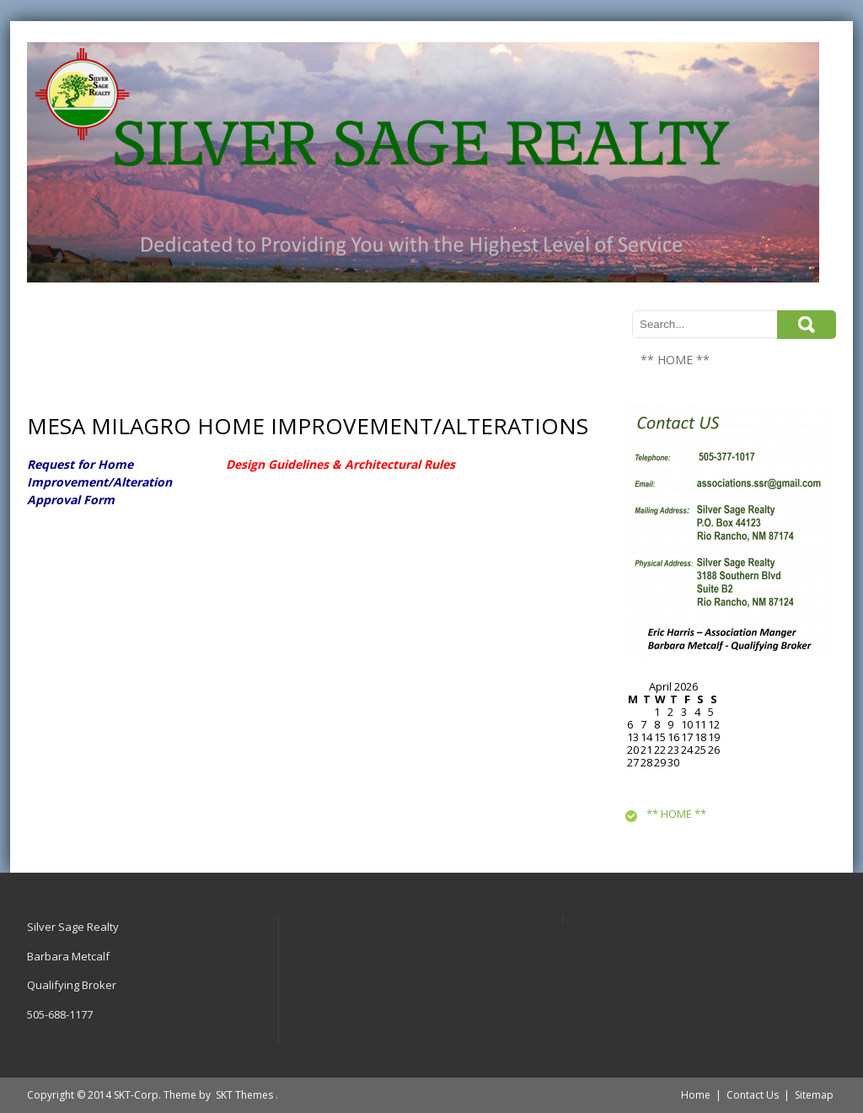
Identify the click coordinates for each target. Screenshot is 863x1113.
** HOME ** (675, 360)
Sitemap (814, 1095)
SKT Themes (244, 1095)
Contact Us (752, 1095)
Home (695, 1095)
